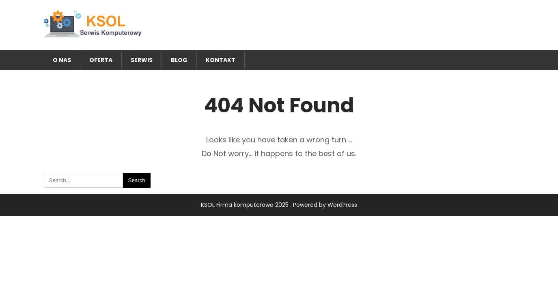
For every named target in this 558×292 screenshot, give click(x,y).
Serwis (142, 60)
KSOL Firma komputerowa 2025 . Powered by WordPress (279, 205)
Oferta (100, 60)
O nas (62, 60)
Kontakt (220, 60)
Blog (179, 60)
